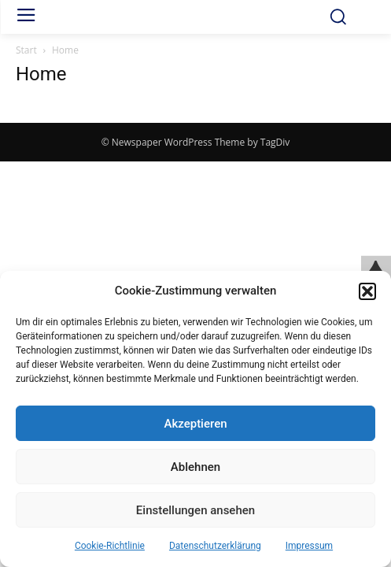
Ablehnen (195, 467)
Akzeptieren (195, 424)
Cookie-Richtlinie (110, 545)
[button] (367, 291)
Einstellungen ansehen (195, 510)
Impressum (309, 545)
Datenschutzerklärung (215, 545)
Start (26, 50)
